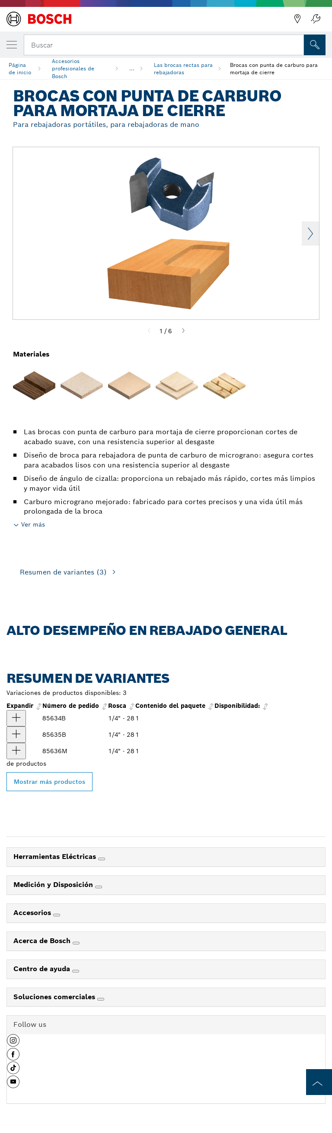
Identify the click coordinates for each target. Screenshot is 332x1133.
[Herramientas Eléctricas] (101, 859)
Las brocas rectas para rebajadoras (183, 69)
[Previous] (149, 331)
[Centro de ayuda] (75, 971)
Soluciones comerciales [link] (55, 996)
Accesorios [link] (33, 912)
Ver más (33, 524)
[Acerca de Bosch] (76, 943)
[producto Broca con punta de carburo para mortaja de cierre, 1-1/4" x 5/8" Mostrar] (16, 751)
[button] (13, 1044)
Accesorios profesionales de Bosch (73, 68)
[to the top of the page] (319, 1082)
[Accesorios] (56, 915)
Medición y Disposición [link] (54, 884)
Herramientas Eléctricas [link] (55, 856)
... (131, 68)
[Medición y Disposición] (98, 887)
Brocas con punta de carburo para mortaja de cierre (274, 69)
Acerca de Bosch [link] (43, 940)
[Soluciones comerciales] (100, 999)
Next (310, 233)
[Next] (183, 331)
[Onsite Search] (315, 45)
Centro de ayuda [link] (42, 968)
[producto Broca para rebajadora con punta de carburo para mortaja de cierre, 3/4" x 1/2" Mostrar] (16, 718)
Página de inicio (20, 69)
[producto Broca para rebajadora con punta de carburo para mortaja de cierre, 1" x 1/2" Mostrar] (16, 734)
